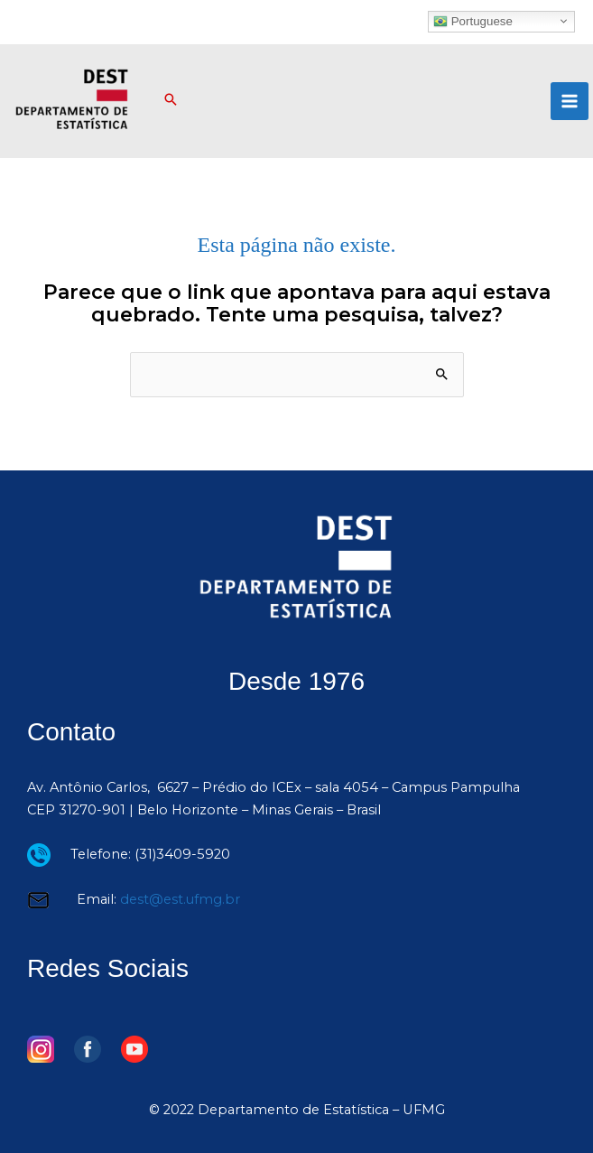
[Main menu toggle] (569, 101)
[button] (170, 101)
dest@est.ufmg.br (180, 899)
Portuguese (473, 21)
